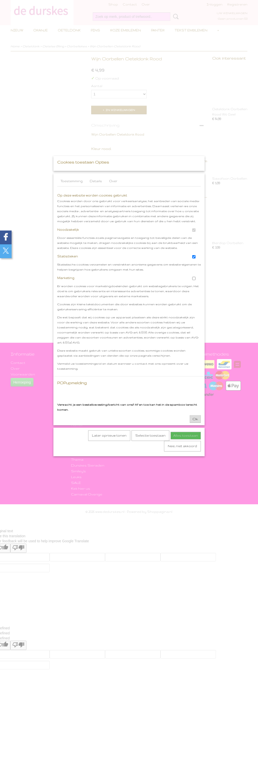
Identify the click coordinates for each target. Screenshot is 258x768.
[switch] (194, 240)
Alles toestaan (185, 445)
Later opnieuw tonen (109, 445)
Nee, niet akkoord (182, 455)
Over (113, 191)
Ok (195, 429)
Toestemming (71, 191)
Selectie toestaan (150, 445)
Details (96, 191)
